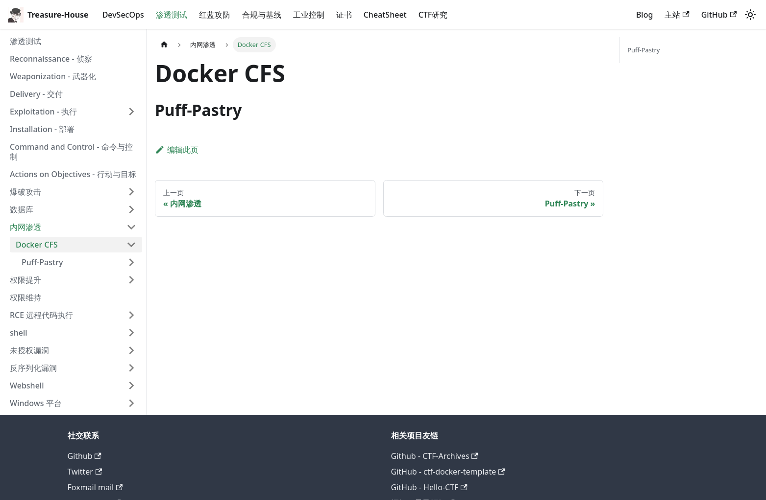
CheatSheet (385, 14)
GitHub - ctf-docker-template (448, 471)
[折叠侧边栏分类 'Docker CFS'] (131, 244)
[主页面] (164, 44)
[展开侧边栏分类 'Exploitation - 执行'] (131, 111)
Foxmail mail (95, 487)
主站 (677, 14)
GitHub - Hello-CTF (429, 487)
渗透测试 (171, 14)
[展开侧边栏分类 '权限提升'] (131, 280)
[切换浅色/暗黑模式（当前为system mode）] (750, 15)
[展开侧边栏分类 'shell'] (131, 333)
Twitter (85, 471)
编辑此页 (176, 149)
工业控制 (308, 14)
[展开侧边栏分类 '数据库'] (131, 209)
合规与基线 (261, 14)
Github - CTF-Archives (434, 456)
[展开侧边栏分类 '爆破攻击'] (131, 192)
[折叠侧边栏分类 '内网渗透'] (131, 227)
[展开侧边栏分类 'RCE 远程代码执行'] (131, 315)
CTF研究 (433, 14)
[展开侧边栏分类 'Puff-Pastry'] (131, 262)
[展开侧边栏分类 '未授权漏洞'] (131, 350)
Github (84, 456)
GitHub (719, 14)
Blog (644, 14)
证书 (344, 14)
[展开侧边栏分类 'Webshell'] (131, 385)
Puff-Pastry (643, 49)
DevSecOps (123, 14)
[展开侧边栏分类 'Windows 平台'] (131, 403)
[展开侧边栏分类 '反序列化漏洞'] (131, 368)
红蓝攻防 (214, 14)
